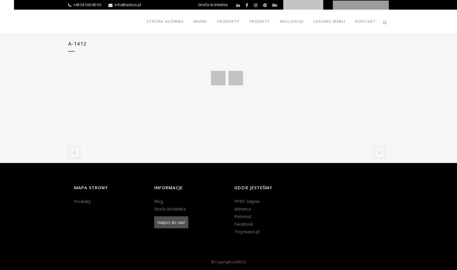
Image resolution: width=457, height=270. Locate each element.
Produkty (82, 201)
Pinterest (242, 216)
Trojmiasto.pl (246, 231)
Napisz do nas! (171, 222)
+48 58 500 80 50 (87, 4)
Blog (158, 201)
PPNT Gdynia (246, 201)
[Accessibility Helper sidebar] (7, 7)
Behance (242, 209)
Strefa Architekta (213, 4)
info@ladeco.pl (128, 4)
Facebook (243, 224)
